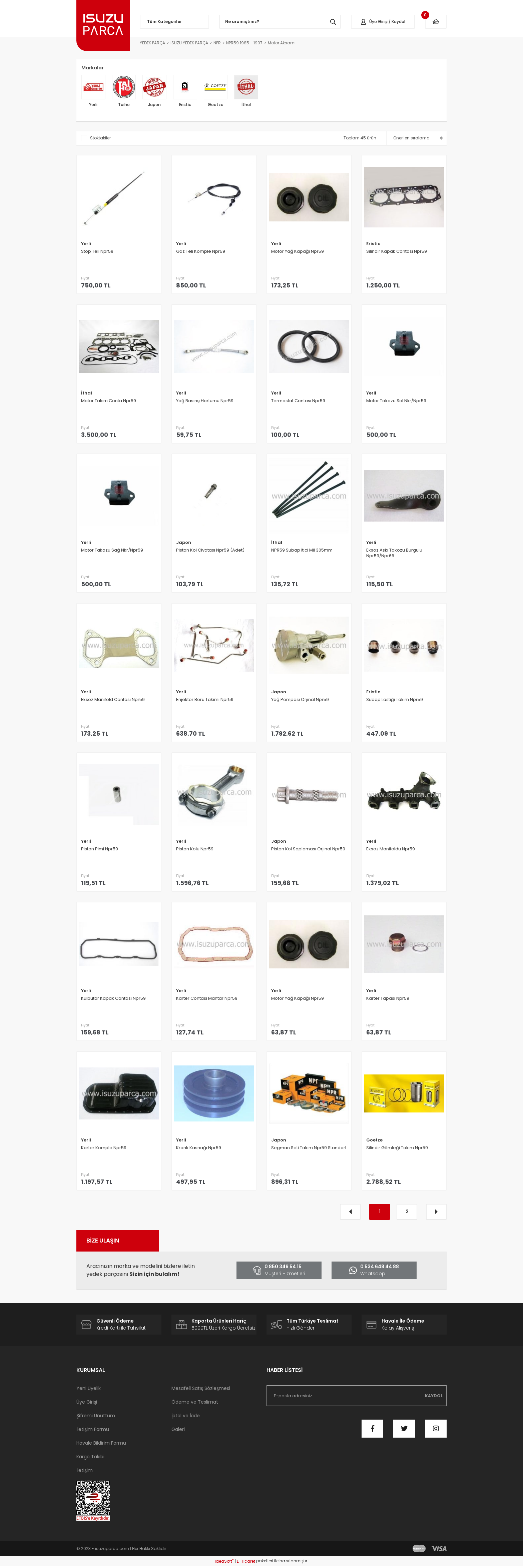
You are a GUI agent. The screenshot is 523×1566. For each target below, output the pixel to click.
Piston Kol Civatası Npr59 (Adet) (210, 550)
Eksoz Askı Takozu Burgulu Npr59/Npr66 (394, 553)
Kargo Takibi (90, 1456)
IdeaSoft (224, 1561)
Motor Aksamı (282, 43)
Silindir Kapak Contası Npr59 (396, 251)
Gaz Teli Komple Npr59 (200, 251)
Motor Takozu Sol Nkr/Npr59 (396, 401)
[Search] (280, 22)
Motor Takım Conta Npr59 (108, 401)
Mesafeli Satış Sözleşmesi (200, 1388)
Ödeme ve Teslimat (194, 1402)
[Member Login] (383, 22)
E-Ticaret (246, 1561)
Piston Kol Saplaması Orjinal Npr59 (308, 849)
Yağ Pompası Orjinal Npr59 (300, 700)
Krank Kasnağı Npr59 (198, 1148)
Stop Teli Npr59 (97, 251)
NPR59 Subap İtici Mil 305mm (302, 550)
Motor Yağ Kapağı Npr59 (297, 251)
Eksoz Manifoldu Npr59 (390, 849)
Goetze (374, 1140)
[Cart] (436, 22)
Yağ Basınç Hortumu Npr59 (204, 401)
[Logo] (103, 25)
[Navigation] (174, 22)
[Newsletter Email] (357, 1395)
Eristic (373, 243)
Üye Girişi (86, 1402)
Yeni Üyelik (88, 1388)
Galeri (178, 1429)
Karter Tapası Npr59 (387, 998)
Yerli (86, 243)
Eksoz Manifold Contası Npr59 (113, 700)
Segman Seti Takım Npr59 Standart (309, 1148)
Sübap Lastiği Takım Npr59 (394, 700)
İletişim (84, 1470)
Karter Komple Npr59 (103, 1148)
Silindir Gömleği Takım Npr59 (397, 1148)
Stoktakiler (100, 138)
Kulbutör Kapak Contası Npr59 (113, 998)
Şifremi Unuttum (95, 1415)
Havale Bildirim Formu (101, 1443)
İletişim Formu (92, 1429)
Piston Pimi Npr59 (99, 849)
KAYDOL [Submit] (434, 1396)
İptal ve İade (185, 1415)
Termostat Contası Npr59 (298, 401)
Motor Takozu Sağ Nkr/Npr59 (112, 550)
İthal (86, 393)
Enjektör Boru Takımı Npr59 (204, 700)
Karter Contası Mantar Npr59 (206, 998)
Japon (183, 542)
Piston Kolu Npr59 (194, 849)
